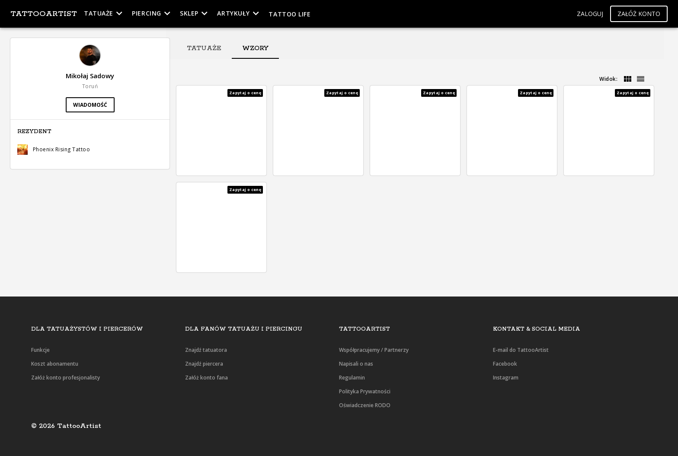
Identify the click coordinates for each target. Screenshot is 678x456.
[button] (590, 14)
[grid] (627, 79)
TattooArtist (43, 14)
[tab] (204, 48)
